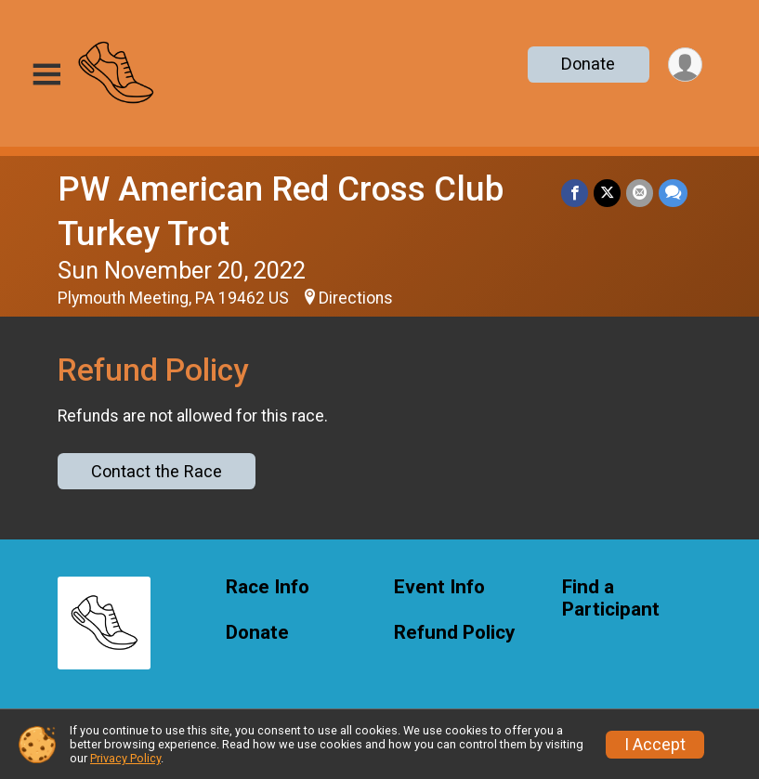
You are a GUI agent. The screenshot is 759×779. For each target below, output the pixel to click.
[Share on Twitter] (607, 192)
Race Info (267, 587)
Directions (356, 298)
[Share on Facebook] (574, 192)
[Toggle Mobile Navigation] (46, 75)
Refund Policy (454, 632)
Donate (588, 63)
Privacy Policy (125, 758)
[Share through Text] (673, 192)
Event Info (439, 587)
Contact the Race (156, 471)
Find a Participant (611, 598)
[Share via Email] (639, 192)
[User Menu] (685, 64)
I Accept (655, 744)
